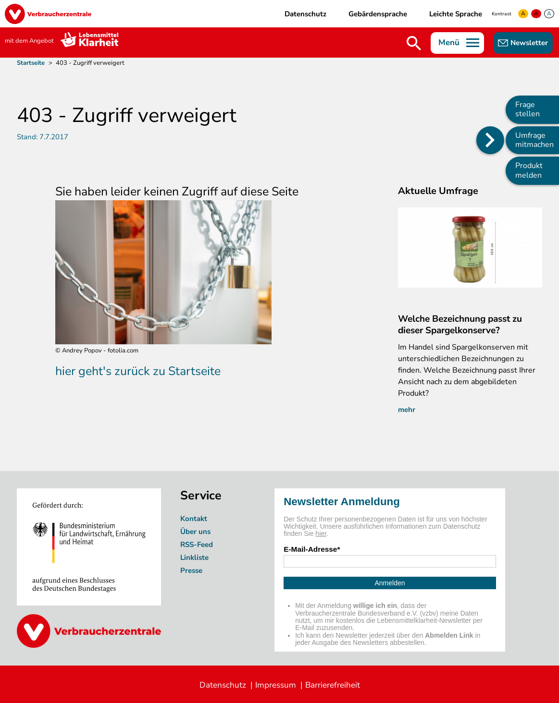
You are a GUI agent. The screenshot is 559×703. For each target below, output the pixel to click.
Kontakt (193, 518)
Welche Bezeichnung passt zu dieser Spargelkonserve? (460, 325)
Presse (191, 570)
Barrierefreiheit (332, 685)
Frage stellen (527, 109)
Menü (449, 42)
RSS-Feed (196, 544)
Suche (414, 43)
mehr (406, 409)
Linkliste (194, 557)
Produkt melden (529, 170)
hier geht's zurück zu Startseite (138, 371)
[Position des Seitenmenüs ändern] (490, 140)
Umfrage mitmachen (534, 140)
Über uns (196, 531)
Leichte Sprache (455, 14)
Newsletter (529, 43)
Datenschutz (305, 14)
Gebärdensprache (377, 14)
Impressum (275, 685)
